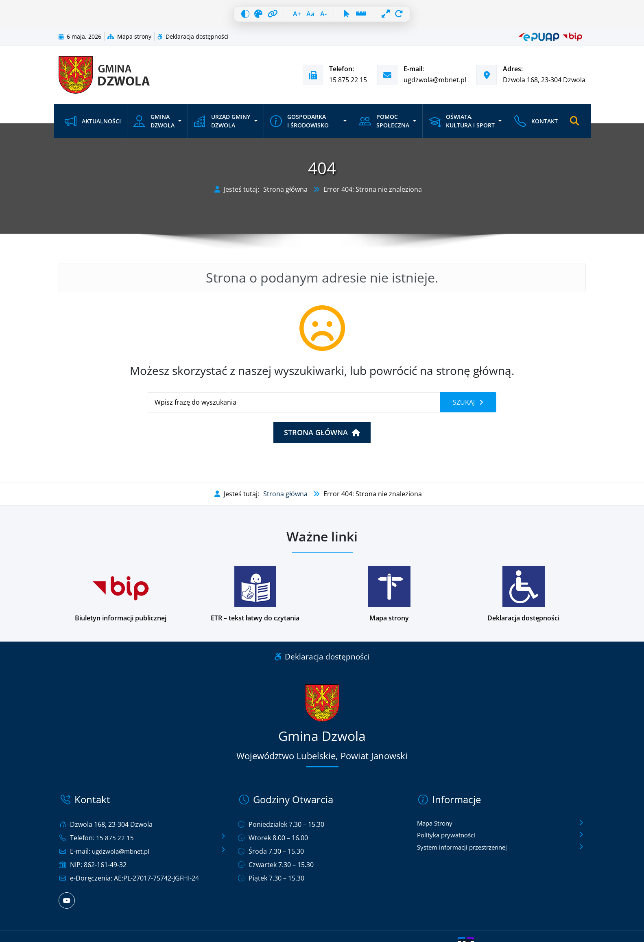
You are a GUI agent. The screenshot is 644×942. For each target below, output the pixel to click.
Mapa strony (129, 41)
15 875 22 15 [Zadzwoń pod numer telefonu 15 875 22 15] (348, 84)
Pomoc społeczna (383, 125)
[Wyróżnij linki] (262, 16)
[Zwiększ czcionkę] (290, 16)
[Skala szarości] (244, 16)
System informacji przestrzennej (466, 852)
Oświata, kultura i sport (460, 125)
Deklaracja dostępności (193, 41)
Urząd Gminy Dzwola (222, 125)
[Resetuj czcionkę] (308, 16)
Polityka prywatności (448, 840)
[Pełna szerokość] (400, 16)
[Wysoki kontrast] (226, 16)
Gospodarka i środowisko (299, 125)
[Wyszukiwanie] (294, 407)
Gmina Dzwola (154, 125)
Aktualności (93, 125)
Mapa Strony (436, 827)
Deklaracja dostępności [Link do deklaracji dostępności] (322, 660)
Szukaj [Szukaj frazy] (464, 406)
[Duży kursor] (354, 16)
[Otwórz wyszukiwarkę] (574, 125)
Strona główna (285, 193)
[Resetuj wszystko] (418, 16)
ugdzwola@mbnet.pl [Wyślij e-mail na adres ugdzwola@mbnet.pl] (435, 84)
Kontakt (535, 125)
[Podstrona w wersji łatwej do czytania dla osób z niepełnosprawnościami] (255, 599)
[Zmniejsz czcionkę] (326, 16)
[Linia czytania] (372, 16)
